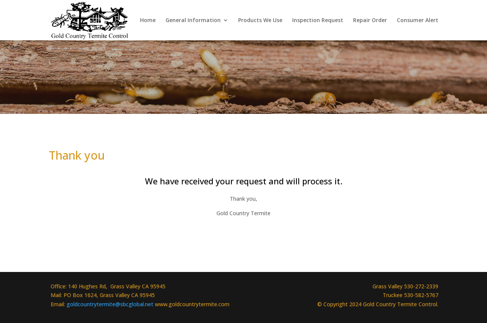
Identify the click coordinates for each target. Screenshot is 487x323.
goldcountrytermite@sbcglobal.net (111, 304)
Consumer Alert (417, 21)
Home (148, 21)
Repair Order (370, 21)
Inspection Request (317, 21)
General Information (193, 21)
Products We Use (260, 21)
